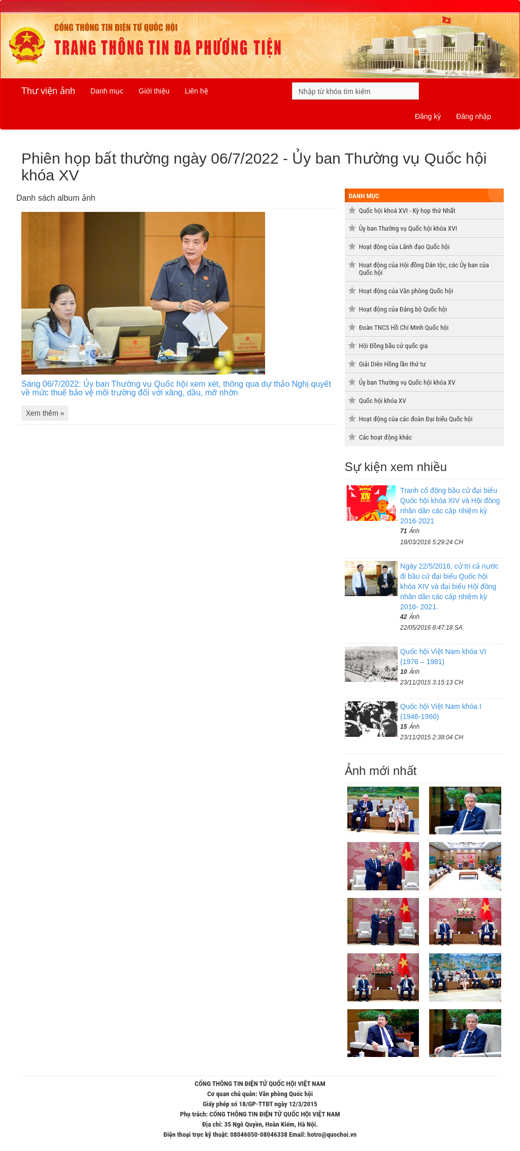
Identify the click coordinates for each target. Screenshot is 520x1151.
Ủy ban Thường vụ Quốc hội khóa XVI (408, 228)
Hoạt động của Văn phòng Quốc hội (406, 291)
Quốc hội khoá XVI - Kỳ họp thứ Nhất (407, 210)
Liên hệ (196, 91)
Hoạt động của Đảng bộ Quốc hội (403, 309)
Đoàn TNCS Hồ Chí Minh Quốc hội (404, 327)
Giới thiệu (154, 91)
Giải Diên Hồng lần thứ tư (392, 364)
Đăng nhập (473, 116)
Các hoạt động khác (385, 437)
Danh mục (106, 91)
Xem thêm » (45, 413)
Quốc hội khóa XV (382, 401)
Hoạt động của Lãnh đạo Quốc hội (404, 247)
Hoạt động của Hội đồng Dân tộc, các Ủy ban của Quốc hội (424, 268)
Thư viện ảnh (48, 91)
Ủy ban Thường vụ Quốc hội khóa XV (407, 382)
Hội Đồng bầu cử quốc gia (393, 346)
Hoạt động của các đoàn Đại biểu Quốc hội (416, 419)
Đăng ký (428, 116)
